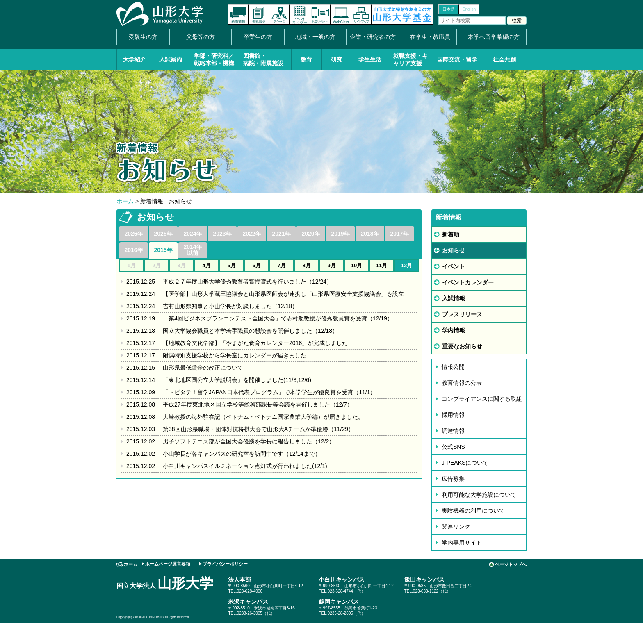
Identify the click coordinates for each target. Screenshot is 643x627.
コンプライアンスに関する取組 (482, 398)
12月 (406, 265)
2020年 (310, 233)
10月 (356, 265)
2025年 (163, 233)
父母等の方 (200, 37)
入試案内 (170, 59)
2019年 (340, 233)
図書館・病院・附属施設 (263, 59)
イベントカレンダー (300, 14)
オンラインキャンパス (341, 14)
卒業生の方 (258, 37)
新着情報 (238, 14)
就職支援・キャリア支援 (410, 59)
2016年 (133, 250)
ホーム (125, 201)
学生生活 (369, 59)
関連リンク (456, 526)
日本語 (448, 9)
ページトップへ (511, 564)
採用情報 (453, 414)
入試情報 (453, 298)
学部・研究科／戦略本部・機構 (214, 59)
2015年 (163, 250)
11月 (381, 265)
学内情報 (453, 330)
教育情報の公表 (462, 382)
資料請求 (259, 14)
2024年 (192, 233)
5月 (231, 265)
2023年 (222, 233)
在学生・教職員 (430, 37)
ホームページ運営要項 (167, 563)
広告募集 (453, 478)
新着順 (450, 234)
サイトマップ (361, 14)
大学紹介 (134, 59)
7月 (281, 265)
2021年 (281, 233)
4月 (206, 265)
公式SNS (453, 446)
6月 (256, 265)
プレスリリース (462, 314)
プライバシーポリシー (225, 563)
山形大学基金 (402, 14)
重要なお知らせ (462, 346)
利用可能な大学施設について (479, 494)
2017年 (399, 233)
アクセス (279, 14)
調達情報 (453, 430)
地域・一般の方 (315, 37)
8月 (306, 265)
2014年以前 (192, 249)
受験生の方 (143, 37)
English (469, 9)
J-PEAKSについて (465, 462)
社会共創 (504, 59)
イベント (453, 266)
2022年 (251, 233)
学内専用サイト (462, 542)
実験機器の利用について (473, 510)
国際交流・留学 (457, 59)
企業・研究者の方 (373, 37)
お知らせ (453, 250)
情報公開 (453, 366)
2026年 (133, 233)
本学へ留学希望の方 (494, 37)
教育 (306, 59)
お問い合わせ (320, 14)
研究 (336, 59)
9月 (331, 265)
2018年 (369, 233)
